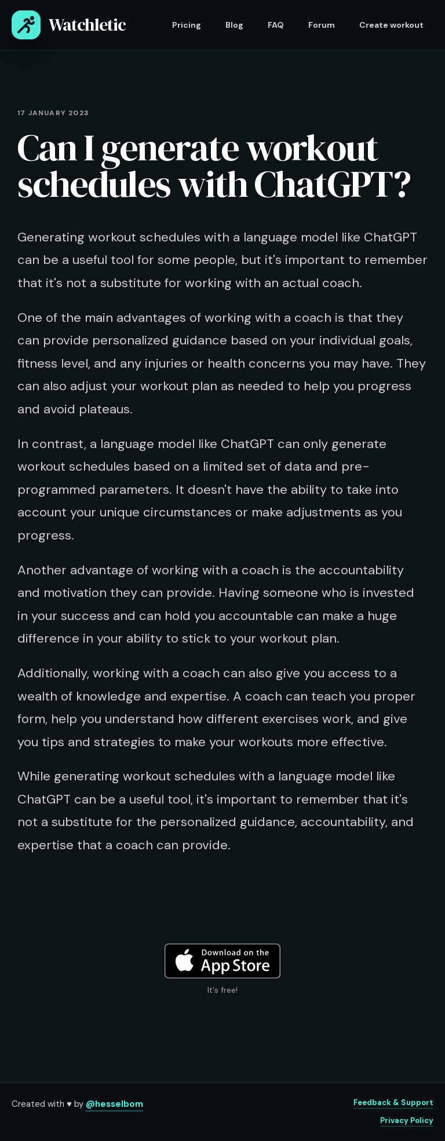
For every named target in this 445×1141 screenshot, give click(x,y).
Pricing (186, 25)
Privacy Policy (406, 1120)
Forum (321, 25)
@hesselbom (114, 1104)
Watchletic (69, 24)
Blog (234, 25)
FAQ (276, 25)
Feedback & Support (393, 1102)
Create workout (391, 25)
